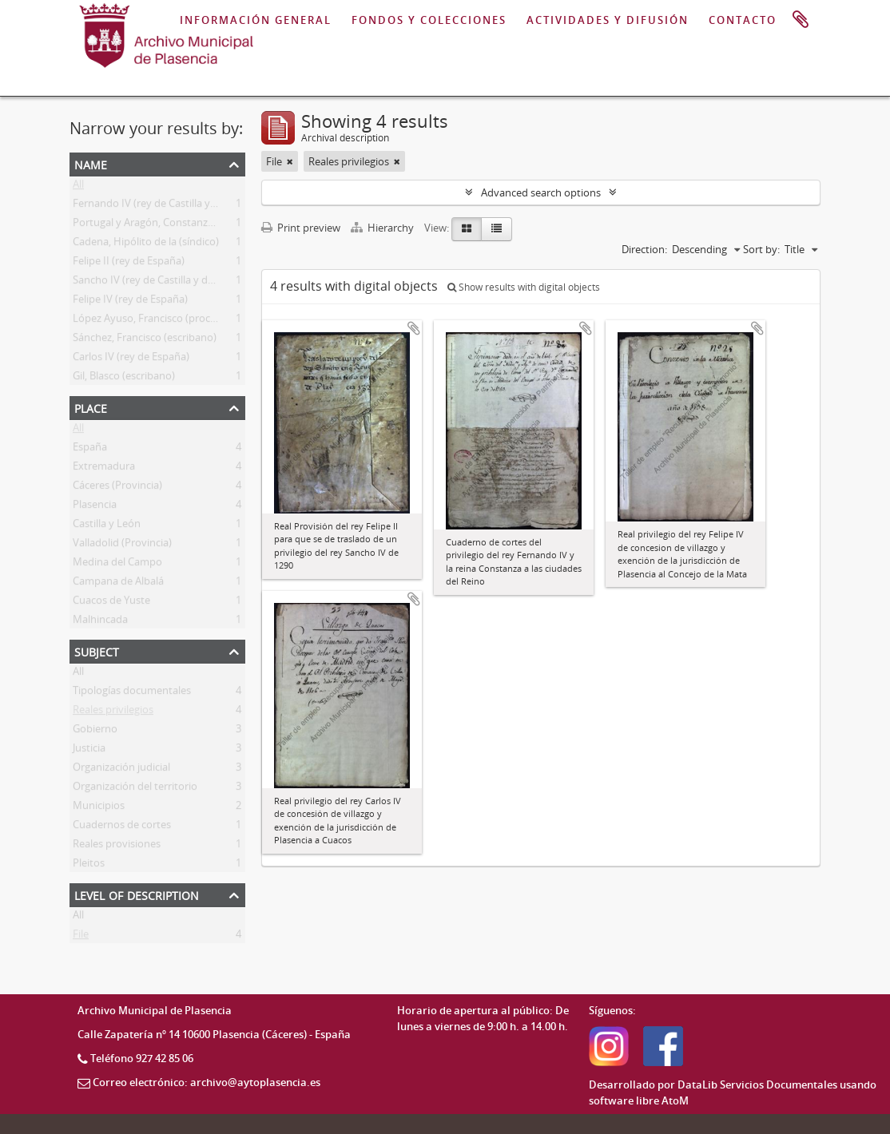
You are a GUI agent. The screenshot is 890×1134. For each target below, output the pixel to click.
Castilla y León (107, 526)
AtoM (675, 1100)
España (90, 449)
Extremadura (104, 469)
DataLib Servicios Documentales (757, 1084)
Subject (96, 650)
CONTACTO (743, 20)
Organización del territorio (135, 789)
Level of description (136, 894)
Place (90, 407)
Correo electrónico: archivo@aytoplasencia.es (206, 1082)
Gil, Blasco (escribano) (124, 378)
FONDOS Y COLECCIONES (429, 20)
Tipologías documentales (132, 693)
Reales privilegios (113, 712)
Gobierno (95, 731)
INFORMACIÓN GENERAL (256, 20)
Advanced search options (541, 192)
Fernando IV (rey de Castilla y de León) (163, 206)
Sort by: (761, 249)
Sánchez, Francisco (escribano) (145, 340)
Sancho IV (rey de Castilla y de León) (158, 283)
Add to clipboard (414, 328)
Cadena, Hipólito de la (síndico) (146, 244)
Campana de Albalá (118, 584)
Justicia (89, 750)
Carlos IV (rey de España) (131, 359)
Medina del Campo (117, 564)
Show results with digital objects (523, 287)
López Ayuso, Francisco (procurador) (159, 321)
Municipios (99, 808)
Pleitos (89, 865)
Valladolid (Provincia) (122, 545)
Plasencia (95, 507)
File (81, 937)
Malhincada (100, 622)
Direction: (644, 249)
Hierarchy (383, 227)
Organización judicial (121, 770)
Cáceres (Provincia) (117, 488)
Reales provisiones (117, 846)
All (78, 187)
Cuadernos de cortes (122, 827)
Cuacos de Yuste (111, 603)
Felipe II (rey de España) (129, 263)
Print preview (300, 227)
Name (90, 163)
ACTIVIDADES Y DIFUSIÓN (607, 20)
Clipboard (800, 20)
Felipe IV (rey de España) (130, 302)
